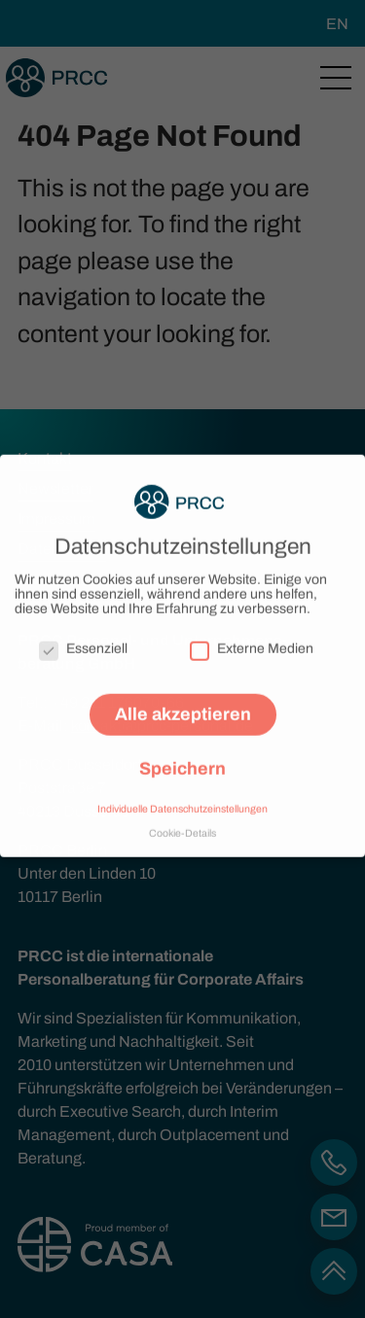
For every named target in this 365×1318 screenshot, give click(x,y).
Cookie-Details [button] (182, 825)
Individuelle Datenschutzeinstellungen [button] (182, 802)
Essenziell (83, 642)
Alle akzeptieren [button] (183, 707)
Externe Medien (251, 642)
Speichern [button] (182, 762)
